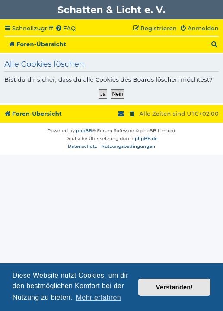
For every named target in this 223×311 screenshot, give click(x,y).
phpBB (84, 130)
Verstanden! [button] (174, 287)
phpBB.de (146, 138)
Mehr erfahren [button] (98, 297)
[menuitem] (65, 28)
